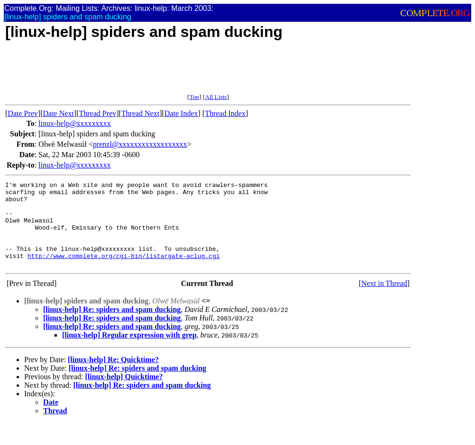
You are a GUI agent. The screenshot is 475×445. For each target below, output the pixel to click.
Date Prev (23, 113)
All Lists (216, 96)
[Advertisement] (177, 72)
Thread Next (140, 113)
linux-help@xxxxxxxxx (74, 123)
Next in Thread (384, 300)
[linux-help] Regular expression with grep (129, 352)
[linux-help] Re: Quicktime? (113, 377)
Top (194, 96)
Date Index (181, 113)
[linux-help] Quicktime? (124, 394)
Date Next (58, 113)
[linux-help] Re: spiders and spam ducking (112, 326)
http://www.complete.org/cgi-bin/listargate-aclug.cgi (123, 271)
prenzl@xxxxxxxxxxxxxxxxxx (140, 144)
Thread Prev (97, 113)
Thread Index (225, 113)
